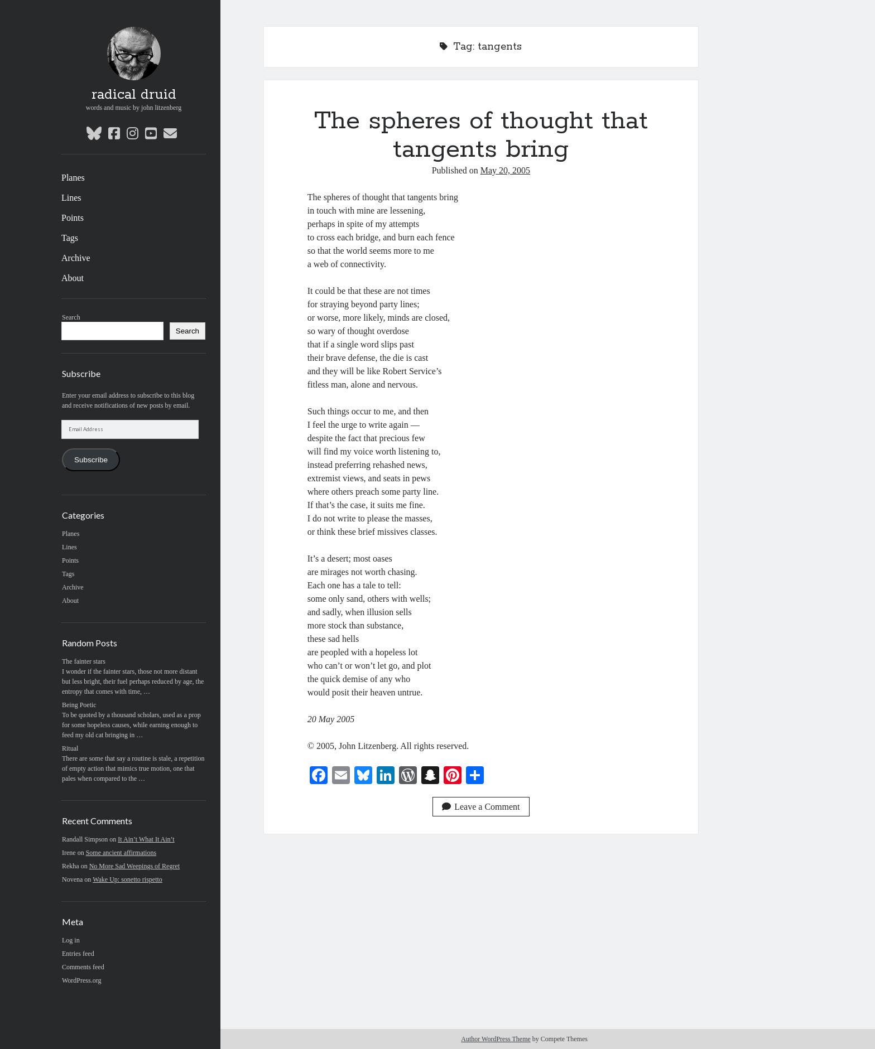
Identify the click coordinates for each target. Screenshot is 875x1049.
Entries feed (78, 954)
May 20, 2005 (505, 170)
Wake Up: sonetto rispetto (127, 879)
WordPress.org (81, 980)
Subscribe (91, 460)
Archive (75, 258)
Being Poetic (79, 705)
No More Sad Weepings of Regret (134, 866)
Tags (69, 238)
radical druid (134, 95)
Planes (73, 177)
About (72, 278)
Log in (71, 940)
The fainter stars (83, 661)
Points (72, 218)
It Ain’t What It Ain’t (146, 839)
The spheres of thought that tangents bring (481, 135)
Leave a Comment (481, 806)
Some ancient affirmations (121, 853)
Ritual (70, 748)
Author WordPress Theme (496, 1039)
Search (71, 317)
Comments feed (83, 967)
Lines (71, 197)
